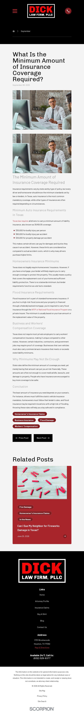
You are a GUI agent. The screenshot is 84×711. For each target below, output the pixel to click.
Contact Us (42, 627)
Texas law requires (21, 221)
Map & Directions (42, 647)
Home (42, 594)
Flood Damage (47, 420)
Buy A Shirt (42, 614)
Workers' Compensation (26, 426)
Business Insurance (24, 420)
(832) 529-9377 (42, 658)
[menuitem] (42, 690)
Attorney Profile (42, 601)
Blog (42, 620)
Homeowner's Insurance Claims (30, 414)
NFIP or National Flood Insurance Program (50, 309)
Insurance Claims (42, 607)
